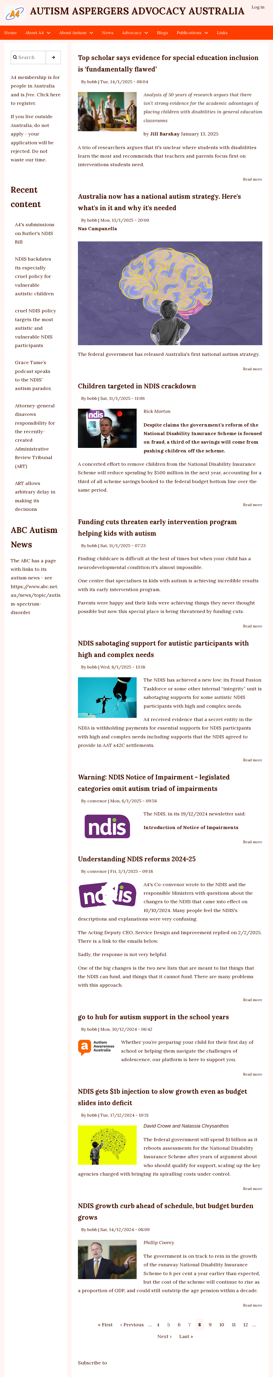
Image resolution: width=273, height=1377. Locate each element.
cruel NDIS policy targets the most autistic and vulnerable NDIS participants (35, 328)
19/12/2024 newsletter (207, 814)
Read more (252, 179)
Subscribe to (92, 1363)
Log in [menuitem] (258, 7)
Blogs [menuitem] (162, 32)
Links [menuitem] (222, 32)
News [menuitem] (107, 32)
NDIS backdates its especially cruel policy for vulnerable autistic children (34, 276)
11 (235, 1324)
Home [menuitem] (10, 32)
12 (247, 1324)
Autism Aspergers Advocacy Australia (137, 11)
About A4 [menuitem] (34, 32)
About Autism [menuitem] (72, 32)
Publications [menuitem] (189, 32)
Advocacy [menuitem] (131, 32)
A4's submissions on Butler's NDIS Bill (34, 233)
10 (223, 1324)
